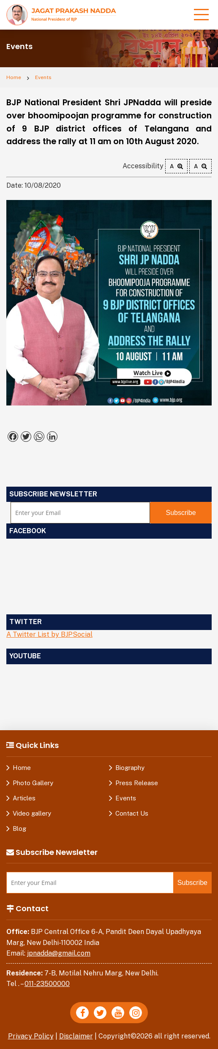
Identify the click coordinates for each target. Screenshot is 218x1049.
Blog (19, 828)
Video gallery (32, 813)
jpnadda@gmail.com (58, 953)
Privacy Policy (31, 1036)
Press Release (136, 782)
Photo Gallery (33, 782)
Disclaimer (76, 1036)
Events (43, 77)
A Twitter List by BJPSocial (49, 634)
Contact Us (131, 813)
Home (13, 77)
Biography (129, 767)
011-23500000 (47, 984)
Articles (24, 798)
